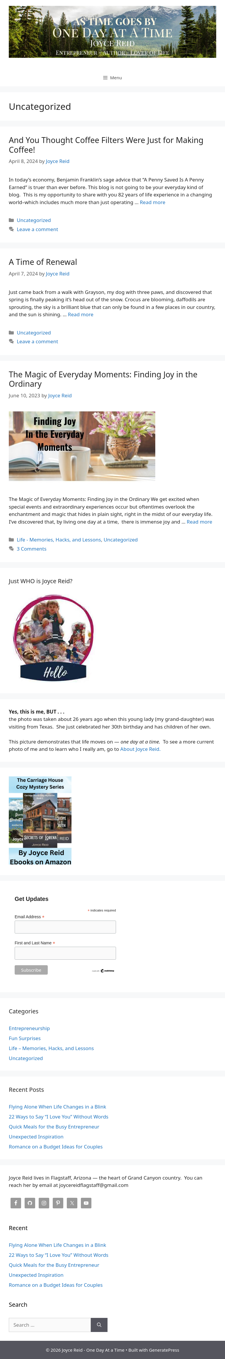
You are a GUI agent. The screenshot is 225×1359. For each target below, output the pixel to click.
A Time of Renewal (43, 261)
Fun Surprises (25, 1038)
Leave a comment (37, 229)
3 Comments (31, 548)
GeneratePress (164, 1350)
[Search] (99, 1325)
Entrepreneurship (29, 1028)
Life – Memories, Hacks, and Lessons (51, 1048)
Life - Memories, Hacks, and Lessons (59, 539)
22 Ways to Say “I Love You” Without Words (58, 1116)
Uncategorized (34, 220)
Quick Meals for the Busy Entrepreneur (54, 1126)
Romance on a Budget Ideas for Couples (56, 1146)
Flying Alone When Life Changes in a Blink (57, 1106)
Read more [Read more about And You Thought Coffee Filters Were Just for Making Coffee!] (152, 202)
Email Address (30, 917)
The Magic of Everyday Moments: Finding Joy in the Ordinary (103, 379)
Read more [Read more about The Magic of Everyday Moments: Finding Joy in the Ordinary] (199, 521)
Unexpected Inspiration (36, 1136)
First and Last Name (35, 943)
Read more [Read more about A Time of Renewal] (80, 314)
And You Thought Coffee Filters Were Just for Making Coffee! (106, 144)
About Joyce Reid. (140, 749)
